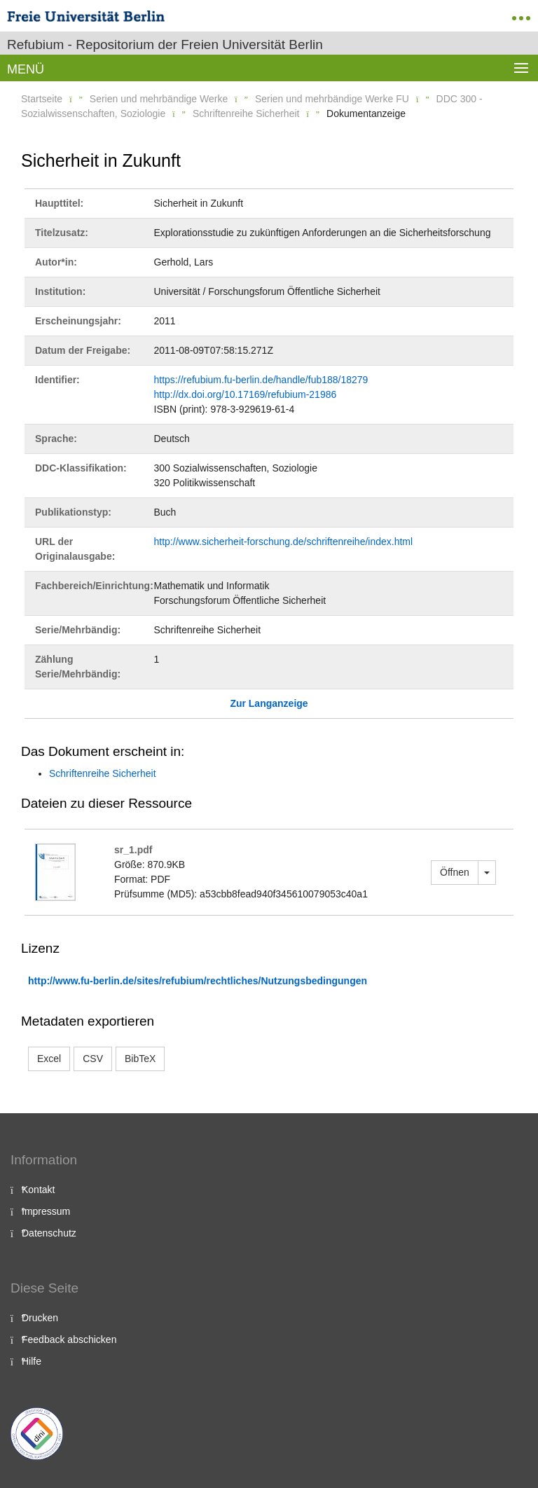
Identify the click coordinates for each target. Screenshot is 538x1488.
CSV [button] (93, 1058)
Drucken (40, 1317)
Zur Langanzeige (269, 703)
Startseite (41, 98)
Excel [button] (49, 1058)
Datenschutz (49, 1233)
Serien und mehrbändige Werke (159, 98)
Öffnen (454, 872)
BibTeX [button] (140, 1058)
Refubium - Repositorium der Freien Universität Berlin (165, 44)
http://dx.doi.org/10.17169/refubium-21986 (245, 394)
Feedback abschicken (69, 1339)
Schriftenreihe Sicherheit (246, 113)
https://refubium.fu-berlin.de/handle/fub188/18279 (261, 379)
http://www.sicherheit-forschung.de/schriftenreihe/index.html (283, 541)
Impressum (46, 1211)
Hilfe (31, 1361)
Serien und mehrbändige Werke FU (332, 98)
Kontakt (38, 1189)
